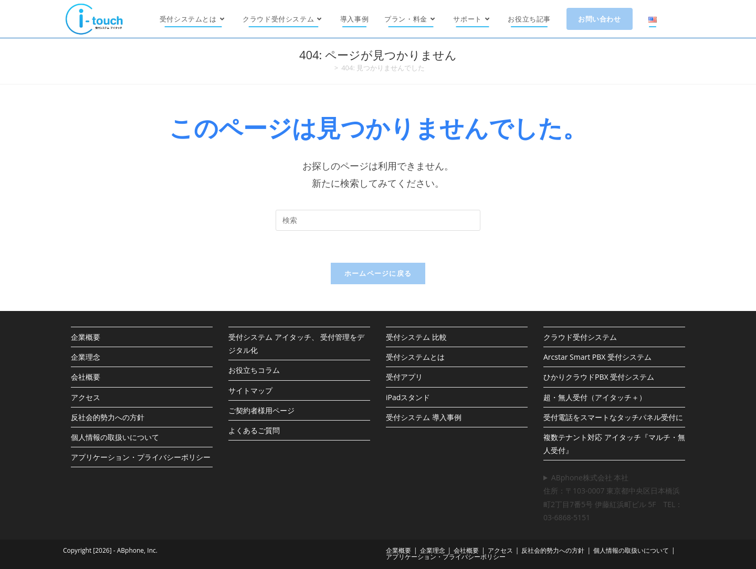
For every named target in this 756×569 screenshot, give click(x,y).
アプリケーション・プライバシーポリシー (141, 457)
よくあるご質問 (254, 430)
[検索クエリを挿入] (378, 220)
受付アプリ (404, 377)
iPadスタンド (408, 397)
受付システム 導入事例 (423, 417)
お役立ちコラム (254, 370)
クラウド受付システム (580, 337)
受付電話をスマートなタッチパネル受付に (613, 417)
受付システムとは (415, 357)
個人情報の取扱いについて (115, 437)
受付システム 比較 (416, 337)
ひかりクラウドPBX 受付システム (598, 377)
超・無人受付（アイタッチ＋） (594, 397)
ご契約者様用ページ (261, 410)
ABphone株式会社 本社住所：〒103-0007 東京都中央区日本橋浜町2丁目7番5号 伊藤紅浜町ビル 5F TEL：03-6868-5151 (612, 497)
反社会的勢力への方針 (107, 417)
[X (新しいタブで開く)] (691, 19)
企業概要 (85, 337)
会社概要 (85, 377)
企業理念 (85, 357)
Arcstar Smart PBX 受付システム (597, 357)
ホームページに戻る (378, 273)
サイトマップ (250, 390)
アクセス (85, 397)
